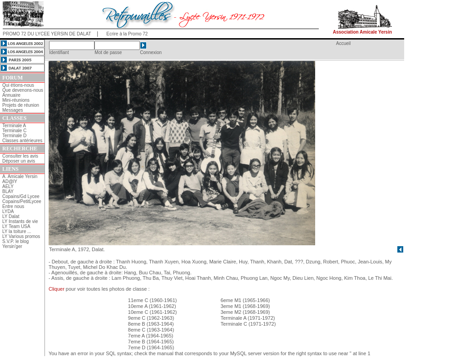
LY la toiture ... (16, 231)
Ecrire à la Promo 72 (127, 33)
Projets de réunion (20, 105)
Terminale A (14, 125)
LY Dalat (10, 216)
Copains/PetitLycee (21, 201)
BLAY (8, 191)
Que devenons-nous (22, 90)
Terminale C (14, 130)
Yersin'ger (12, 246)
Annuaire (11, 95)
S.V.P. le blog (15, 241)
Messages (12, 110)
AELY (8, 186)
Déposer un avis (18, 161)
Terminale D (14, 135)
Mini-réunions (16, 100)
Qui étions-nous (18, 85)
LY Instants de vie (20, 221)
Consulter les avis (20, 156)
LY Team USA (16, 226)
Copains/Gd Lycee (21, 196)
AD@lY (9, 181)
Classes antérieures (22, 140)
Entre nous (13, 206)
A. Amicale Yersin (19, 176)
